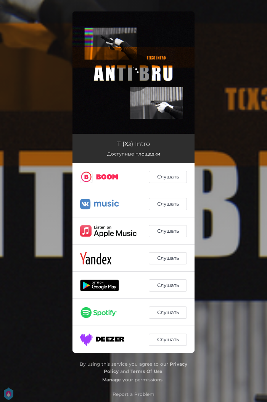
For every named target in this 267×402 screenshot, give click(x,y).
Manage (111, 380)
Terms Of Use (146, 371)
